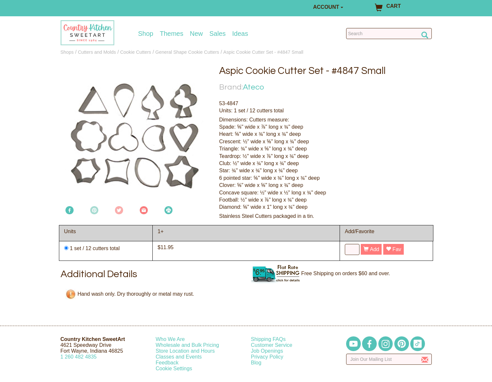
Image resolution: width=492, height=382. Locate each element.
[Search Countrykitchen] (389, 33)
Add (371, 249)
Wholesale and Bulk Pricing (187, 345)
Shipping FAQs (268, 339)
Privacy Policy (267, 357)
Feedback (167, 362)
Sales (217, 33)
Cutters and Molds (97, 52)
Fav (393, 249)
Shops (67, 52)
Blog (256, 362)
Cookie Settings (174, 368)
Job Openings (267, 351)
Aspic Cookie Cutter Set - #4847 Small (263, 52)
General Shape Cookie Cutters (187, 52)
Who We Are (170, 339)
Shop (145, 33)
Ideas (240, 33)
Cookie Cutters (135, 52)
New (196, 33)
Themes (171, 33)
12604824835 (79, 357)
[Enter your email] (389, 359)
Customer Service (271, 345)
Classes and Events (179, 357)
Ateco (253, 87)
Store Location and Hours (185, 351)
